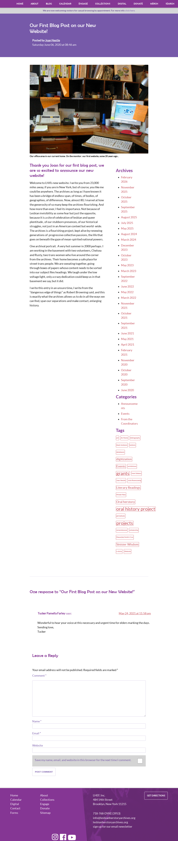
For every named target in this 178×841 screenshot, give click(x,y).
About (34, 4)
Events (125, 413)
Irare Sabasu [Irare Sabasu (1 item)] (136, 473)
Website (37, 745)
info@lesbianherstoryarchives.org (114, 818)
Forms (14, 812)
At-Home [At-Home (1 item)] (124, 438)
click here (130, 10)
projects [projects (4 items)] (124, 523)
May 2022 (127, 292)
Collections (102, 4)
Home (20, 4)
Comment (39, 675)
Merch (154, 4)
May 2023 (127, 265)
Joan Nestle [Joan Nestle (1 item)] (121, 480)
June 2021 (127, 333)
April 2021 (127, 344)
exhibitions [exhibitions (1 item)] (132, 466)
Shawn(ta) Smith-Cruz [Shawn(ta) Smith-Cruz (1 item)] (124, 537)
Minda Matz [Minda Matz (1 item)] (121, 495)
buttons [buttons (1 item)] (132, 445)
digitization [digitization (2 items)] (124, 459)
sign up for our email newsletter (112, 826)
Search (170, 4)
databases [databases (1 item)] (120, 452)
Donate (138, 4)
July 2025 (127, 223)
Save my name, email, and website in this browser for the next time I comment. (83, 760)
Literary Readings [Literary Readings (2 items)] (128, 487)
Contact (15, 808)
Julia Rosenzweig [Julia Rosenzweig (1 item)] (134, 480)
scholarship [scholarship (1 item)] (133, 530)
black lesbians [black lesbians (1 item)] (121, 445)
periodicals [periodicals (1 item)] (120, 516)
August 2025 (129, 217)
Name (36, 721)
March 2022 (128, 297)
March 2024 (128, 239)
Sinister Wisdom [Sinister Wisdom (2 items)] (127, 544)
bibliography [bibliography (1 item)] (135, 438)
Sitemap (45, 812)
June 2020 (127, 390)
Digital (122, 4)
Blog (49, 4)
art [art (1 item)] (117, 438)
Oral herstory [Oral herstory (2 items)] (125, 502)
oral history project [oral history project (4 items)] (135, 509)
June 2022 (127, 286)
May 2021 (127, 339)
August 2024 (129, 234)
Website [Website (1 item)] (127, 551)
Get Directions (156, 795)
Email (36, 733)
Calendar (65, 4)
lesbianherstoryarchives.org (110, 822)
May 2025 (127, 228)
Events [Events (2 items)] (121, 466)
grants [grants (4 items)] (122, 473)
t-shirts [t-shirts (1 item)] (119, 551)
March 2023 (128, 271)
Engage (83, 4)
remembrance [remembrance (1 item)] (121, 530)
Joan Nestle (52, 40)
